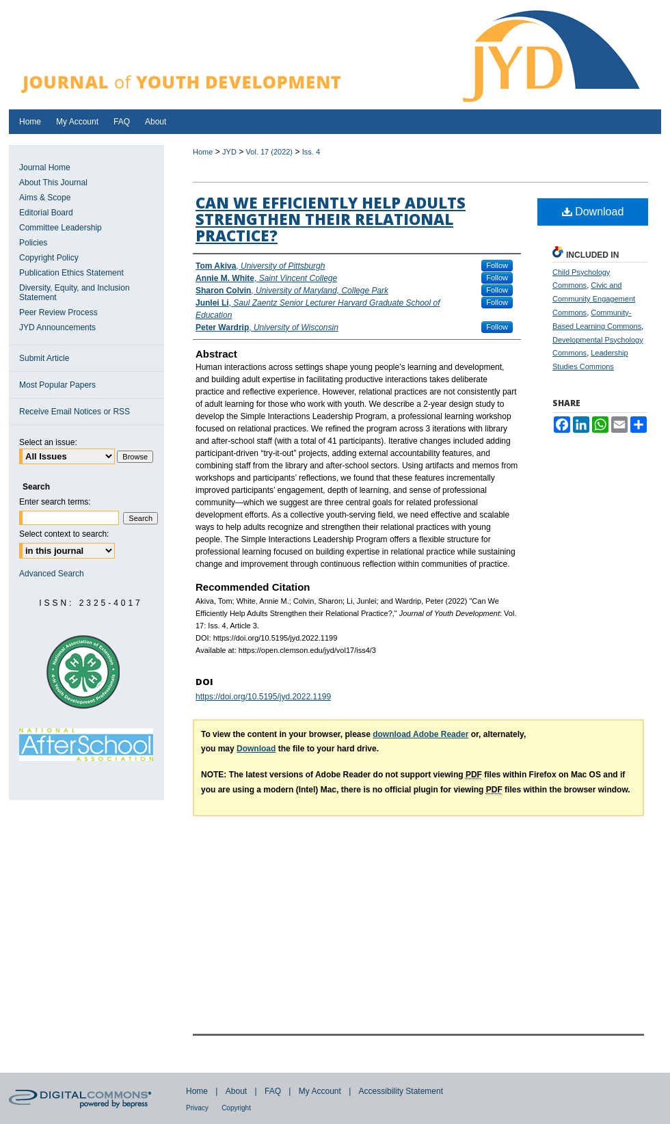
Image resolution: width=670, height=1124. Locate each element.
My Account (320, 1091)
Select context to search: (64, 534)
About (236, 1091)
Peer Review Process (58, 312)
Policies (33, 242)
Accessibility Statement (401, 1091)
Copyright (236, 1108)
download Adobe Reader (420, 734)
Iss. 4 (311, 152)
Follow (497, 265)
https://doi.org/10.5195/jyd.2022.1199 (263, 696)
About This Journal (53, 182)
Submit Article (44, 358)
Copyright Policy (49, 258)
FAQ (273, 1091)
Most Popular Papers (57, 385)
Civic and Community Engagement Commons (593, 299)
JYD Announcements (57, 327)
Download (593, 211)
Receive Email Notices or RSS (74, 411)
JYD (229, 152)
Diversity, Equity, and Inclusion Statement (74, 292)
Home (203, 152)
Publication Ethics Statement (71, 273)
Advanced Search (51, 573)
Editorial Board (46, 212)
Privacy (197, 1108)
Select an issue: (48, 442)
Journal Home (44, 167)
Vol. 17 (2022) (269, 152)
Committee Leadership (60, 227)
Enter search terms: (55, 502)
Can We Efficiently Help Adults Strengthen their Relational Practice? (331, 218)
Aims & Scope (44, 197)
